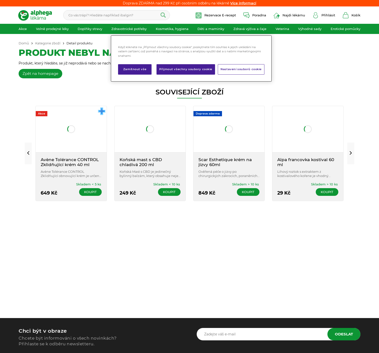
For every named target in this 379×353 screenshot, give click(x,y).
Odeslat (344, 334)
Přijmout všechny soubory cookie (185, 69)
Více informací (243, 3)
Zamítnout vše (134, 69)
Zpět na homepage (40, 73)
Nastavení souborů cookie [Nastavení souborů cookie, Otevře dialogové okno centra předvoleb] (241, 69)
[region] (191, 58)
